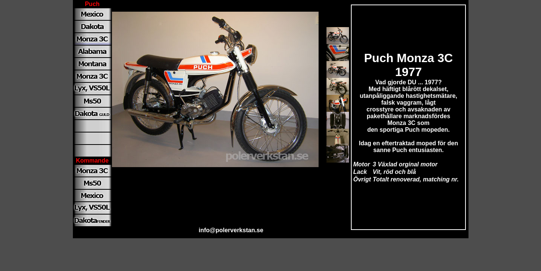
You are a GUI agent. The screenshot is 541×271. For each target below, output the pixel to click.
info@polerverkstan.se (231, 230)
